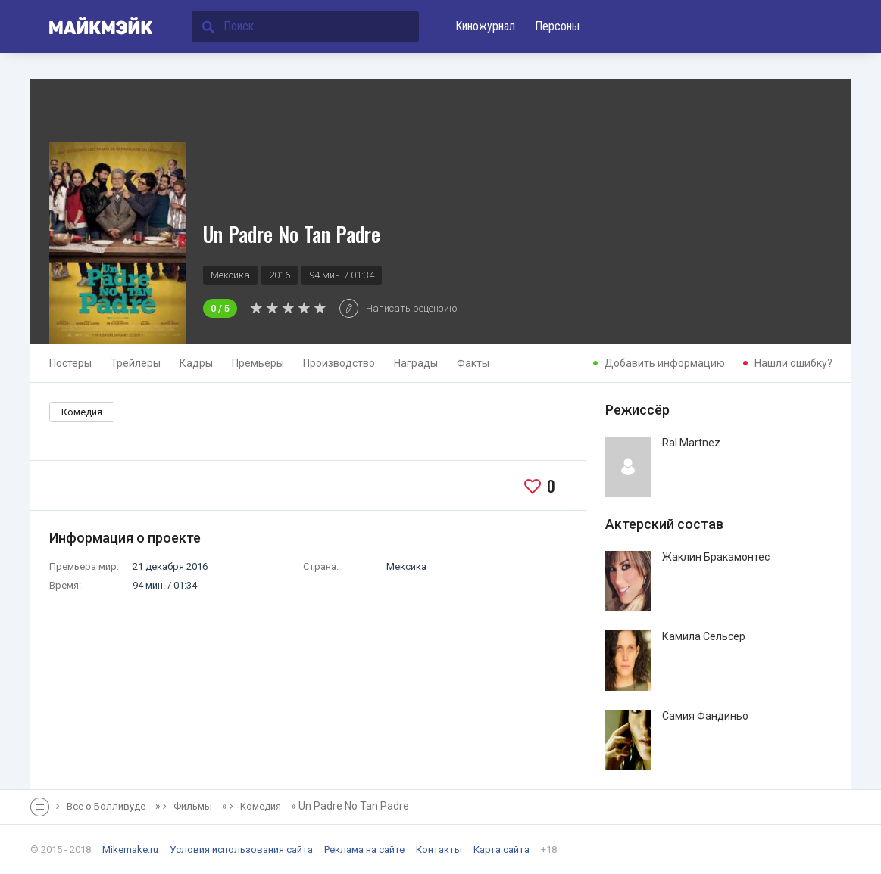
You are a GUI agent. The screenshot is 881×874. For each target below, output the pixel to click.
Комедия (81, 412)
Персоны (557, 26)
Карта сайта (501, 849)
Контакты (439, 849)
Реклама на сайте (364, 849)
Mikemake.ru (130, 849)
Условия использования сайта (241, 849)
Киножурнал (485, 26)
